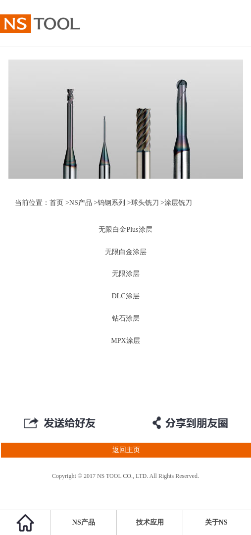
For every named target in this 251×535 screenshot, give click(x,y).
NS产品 (80, 202)
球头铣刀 (145, 202)
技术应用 (150, 522)
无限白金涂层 (126, 252)
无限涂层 (126, 273)
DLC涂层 (126, 296)
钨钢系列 (111, 202)
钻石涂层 (126, 318)
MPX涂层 (125, 340)
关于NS (216, 522)
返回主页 (70, 450)
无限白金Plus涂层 (125, 229)
